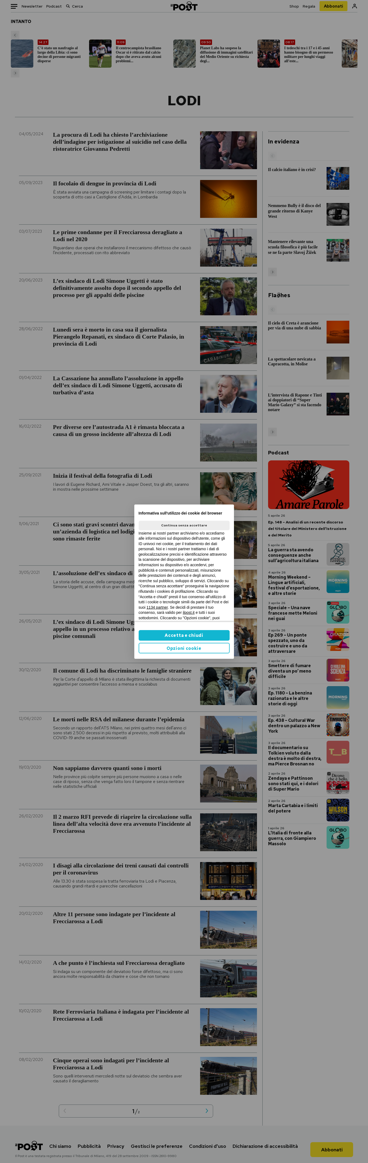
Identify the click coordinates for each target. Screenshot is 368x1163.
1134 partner (157, 607)
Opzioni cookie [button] (184, 648)
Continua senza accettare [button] (184, 525)
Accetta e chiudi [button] (184, 635)
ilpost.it (189, 612)
